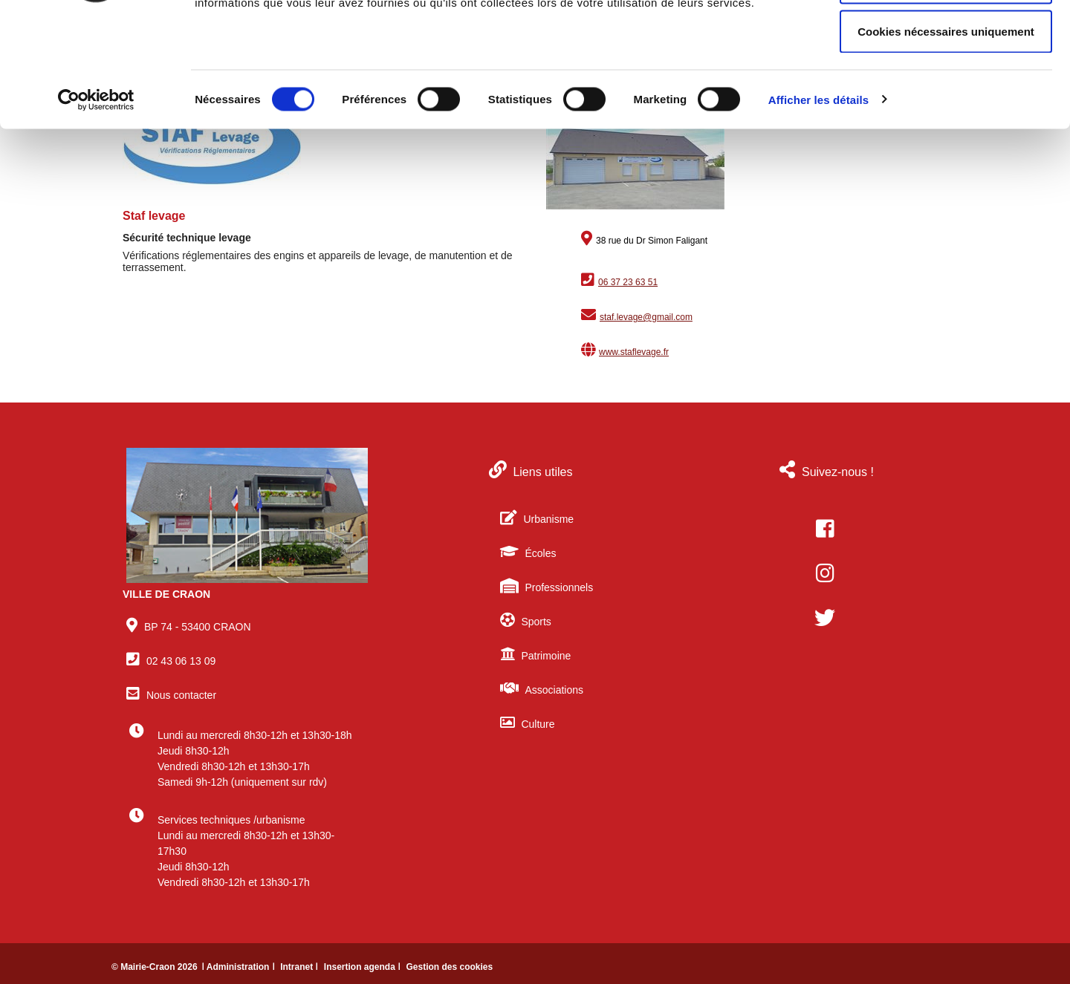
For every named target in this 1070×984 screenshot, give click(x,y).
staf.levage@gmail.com (646, 317)
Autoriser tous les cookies (946, 39)
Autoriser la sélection (946, 88)
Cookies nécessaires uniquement (945, 136)
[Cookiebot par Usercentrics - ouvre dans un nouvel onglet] (96, 205)
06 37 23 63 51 (628, 282)
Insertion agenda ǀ (363, 967)
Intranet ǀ (300, 967)
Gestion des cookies (449, 967)
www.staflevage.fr (634, 352)
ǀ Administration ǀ (239, 967)
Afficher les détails (818, 204)
